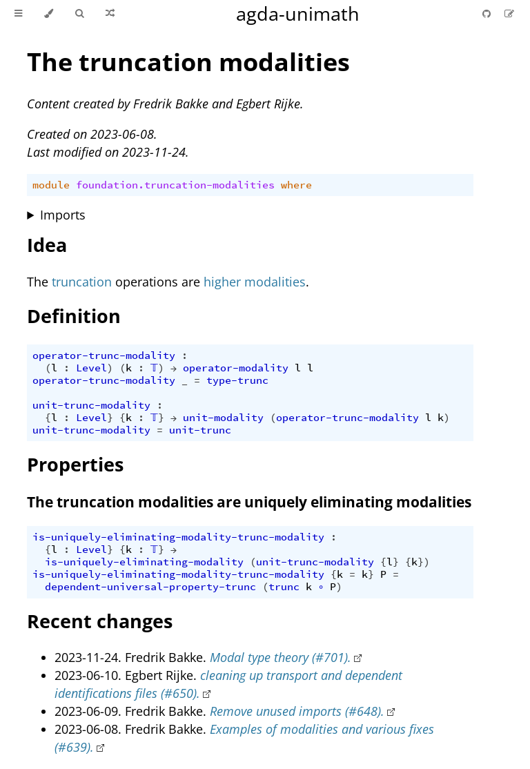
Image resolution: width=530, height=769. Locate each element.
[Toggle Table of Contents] (18, 14)
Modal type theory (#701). (280, 657)
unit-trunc (200, 430)
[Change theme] (48, 14)
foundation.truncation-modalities (175, 185)
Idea (47, 244)
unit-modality (223, 417)
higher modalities (255, 281)
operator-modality (235, 368)
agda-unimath (298, 13)
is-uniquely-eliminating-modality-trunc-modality (178, 537)
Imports (63, 214)
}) (424, 562)
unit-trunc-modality (91, 405)
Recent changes (100, 621)
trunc (284, 587)
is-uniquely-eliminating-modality (144, 562)
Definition (74, 316)
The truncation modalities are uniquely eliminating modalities (249, 502)
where (296, 185)
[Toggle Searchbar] (79, 14)
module (51, 185)
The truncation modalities (188, 62)
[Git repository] (488, 13)
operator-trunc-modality (103, 355)
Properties (75, 464)
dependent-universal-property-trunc (150, 587)
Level (91, 368)
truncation (82, 281)
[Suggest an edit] (509, 13)
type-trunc (237, 380)
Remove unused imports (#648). (297, 711)
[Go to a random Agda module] (110, 14)
